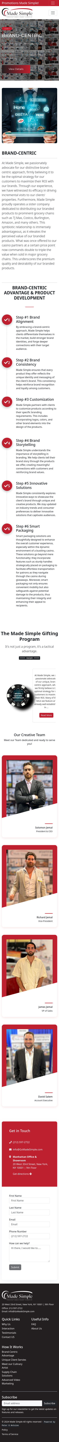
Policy (5, 1429)
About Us (36, 1328)
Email (12, 1219)
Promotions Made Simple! (20, 3)
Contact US (8, 1337)
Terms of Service (10, 1434)
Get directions (22, 1174)
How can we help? (19, 1243)
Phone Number (18, 1231)
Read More (46, 715)
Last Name (15, 1207)
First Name (15, 1195)
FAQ (33, 1324)
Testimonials (9, 1332)
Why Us (6, 1324)
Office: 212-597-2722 (12, 1308)
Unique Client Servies (14, 1359)
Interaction (8, 1328)
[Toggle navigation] (53, 3)
